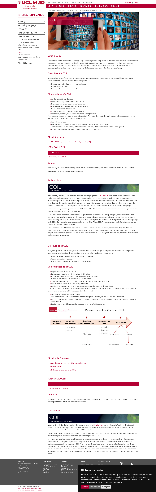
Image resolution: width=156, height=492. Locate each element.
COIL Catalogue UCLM (56, 157)
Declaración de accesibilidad (26, 490)
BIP (20, 50)
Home (50, 10)
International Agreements (27, 45)
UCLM (50, 5)
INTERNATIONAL (101, 5)
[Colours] (131, 464)
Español (128, 2)
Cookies (27, 488)
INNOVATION (85, 5)
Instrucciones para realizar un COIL (63, 370)
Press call (46, 469)
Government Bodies (49, 467)
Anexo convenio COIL (58, 366)
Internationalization (31, 15)
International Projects (27, 32)
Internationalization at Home (28, 48)
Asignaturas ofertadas (56, 384)
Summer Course (24, 55)
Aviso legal (21, 488)
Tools (136, 2)
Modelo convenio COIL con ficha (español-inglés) (68, 363)
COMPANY (87, 2)
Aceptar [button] (85, 487)
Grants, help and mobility (69, 469)
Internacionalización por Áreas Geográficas (29, 58)
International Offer (26, 36)
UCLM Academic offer (26, 42)
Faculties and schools (86, 464)
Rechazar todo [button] (95, 487)
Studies (64, 461)
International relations (50, 464)
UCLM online (65, 467)
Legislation (46, 472)
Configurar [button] (106, 487)
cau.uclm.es (23, 472)
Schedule (64, 471)
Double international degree (28, 39)
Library (100, 464)
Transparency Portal (49, 471)
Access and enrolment (68, 465)
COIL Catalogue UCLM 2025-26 (58, 388)
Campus (45, 465)
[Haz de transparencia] (122, 464)
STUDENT (76, 2)
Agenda (45, 468)
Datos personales (36, 488)
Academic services (67, 472)
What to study (65, 464)
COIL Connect (103, 196)
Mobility (21, 21)
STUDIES (60, 5)
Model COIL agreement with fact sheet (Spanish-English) (71, 142)
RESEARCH (72, 5)
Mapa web (39, 490)
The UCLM (47, 461)
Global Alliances (25, 63)
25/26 (64, 157)
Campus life (65, 468)
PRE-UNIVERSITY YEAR (58, 2)
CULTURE (115, 5)
